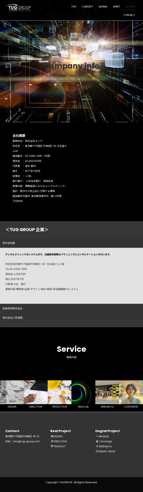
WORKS (103, 6)
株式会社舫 (8, 243)
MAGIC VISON (105, 451)
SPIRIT (116, 6)
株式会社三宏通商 (12, 318)
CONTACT (129, 15)
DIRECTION (59, 441)
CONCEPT (87, 6)
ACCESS (130, 6)
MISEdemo (104, 446)
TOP (73, 6)
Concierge (104, 441)
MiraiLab (102, 436)
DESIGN (56, 436)
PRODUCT (58, 446)
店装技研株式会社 (12, 308)
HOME (63, 75)
